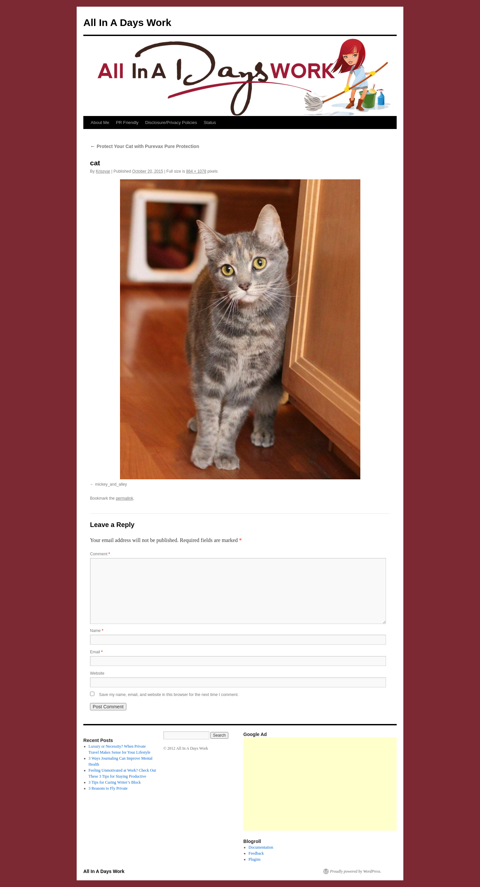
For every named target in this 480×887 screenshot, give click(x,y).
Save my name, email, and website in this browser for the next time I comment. (169, 694)
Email (96, 652)
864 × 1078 (196, 171)
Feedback (256, 853)
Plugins (255, 859)
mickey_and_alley (111, 484)
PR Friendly (127, 122)
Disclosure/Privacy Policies (171, 122)
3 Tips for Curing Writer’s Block (115, 782)
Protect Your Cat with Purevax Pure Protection (144, 146)
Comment (100, 554)
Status (210, 122)
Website (97, 673)
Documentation (261, 847)
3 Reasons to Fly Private (108, 788)
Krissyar (103, 171)
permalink (124, 498)
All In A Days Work (127, 22)
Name (96, 630)
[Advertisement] (361, 784)
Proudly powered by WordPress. (355, 871)
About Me (100, 122)
